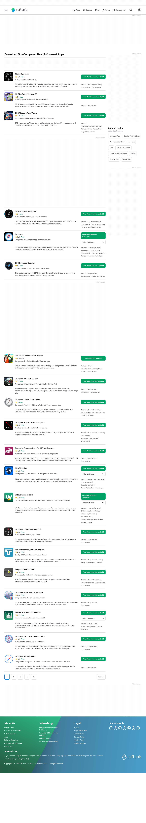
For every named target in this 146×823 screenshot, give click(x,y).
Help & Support (9, 734)
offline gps (90, 415)
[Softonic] (19, 9)
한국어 (63, 756)
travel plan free (86, 517)
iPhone (97, 247)
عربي (6, 756)
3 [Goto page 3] (20, 677)
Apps (76, 10)
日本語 (58, 756)
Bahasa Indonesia (42, 756)
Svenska (100, 756)
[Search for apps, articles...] (130, 9)
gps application (99, 479)
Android (83, 84)
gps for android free (94, 129)
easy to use (85, 132)
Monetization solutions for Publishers (48, 729)
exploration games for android (91, 126)
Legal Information (80, 731)
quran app (84, 629)
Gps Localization (86, 482)
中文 (27, 759)
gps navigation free (94, 84)
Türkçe (14, 759)
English (18, 756)
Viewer (92, 132)
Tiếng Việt (21, 759)
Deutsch (12, 756)
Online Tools (8, 746)
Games (87, 10)
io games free (85, 441)
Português (85, 756)
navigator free (85, 227)
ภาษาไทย (7, 759)
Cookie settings (80, 743)
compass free (85, 87)
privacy (83, 371)
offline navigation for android (90, 511)
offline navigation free (88, 514)
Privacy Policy (79, 737)
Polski (78, 756)
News (106, 10)
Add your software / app (13, 743)
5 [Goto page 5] (33, 677)
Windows (84, 247)
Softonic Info (9, 728)
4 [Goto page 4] (27, 677)
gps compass (96, 87)
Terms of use (79, 734)
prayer (93, 626)
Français (32, 756)
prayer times (85, 626)
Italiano (52, 756)
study (83, 562)
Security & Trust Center (12, 731)
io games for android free (89, 438)
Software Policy (45, 738)
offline (83, 415)
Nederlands (71, 756)
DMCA (76, 728)
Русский (93, 756)
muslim (100, 626)
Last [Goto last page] (101, 677)
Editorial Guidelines (11, 740)
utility (89, 366)
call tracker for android (89, 369)
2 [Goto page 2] (13, 677)
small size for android (95, 256)
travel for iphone (86, 522)
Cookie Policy (79, 740)
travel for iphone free (88, 485)
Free (99, 369)
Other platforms (93, 242)
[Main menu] (6, 9)
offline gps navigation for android (92, 519)
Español (25, 756)
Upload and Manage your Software (48, 734)
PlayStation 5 (85, 250)
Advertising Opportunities (48, 741)
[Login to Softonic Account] (139, 9)
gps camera (85, 392)
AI (96, 10)
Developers (118, 10)
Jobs (6, 737)
